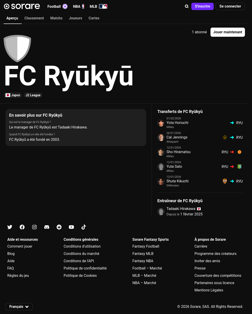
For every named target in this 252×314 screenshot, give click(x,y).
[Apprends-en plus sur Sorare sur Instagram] (34, 227)
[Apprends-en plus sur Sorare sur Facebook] (22, 227)
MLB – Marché (144, 275)
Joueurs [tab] (75, 18)
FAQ (10, 268)
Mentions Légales (209, 290)
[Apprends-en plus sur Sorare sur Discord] (46, 227)
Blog (11, 253)
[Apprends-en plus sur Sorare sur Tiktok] (83, 227)
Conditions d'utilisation (82, 246)
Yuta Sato (174, 166)
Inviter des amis (207, 261)
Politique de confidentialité (85, 268)
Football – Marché (147, 268)
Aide (11, 261)
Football (57, 6)
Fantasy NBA (142, 261)
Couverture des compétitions (218, 275)
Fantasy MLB (142, 253)
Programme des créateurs (216, 253)
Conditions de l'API (79, 261)
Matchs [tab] (56, 18)
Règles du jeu (18, 275)
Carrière (201, 246)
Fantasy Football (145, 246)
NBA (78, 6)
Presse (200, 268)
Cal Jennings (176, 137)
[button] (186, 6)
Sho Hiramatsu (178, 152)
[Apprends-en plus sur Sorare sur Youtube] (71, 227)
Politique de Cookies (80, 275)
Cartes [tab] (94, 18)
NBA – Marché (144, 283)
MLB (98, 6)
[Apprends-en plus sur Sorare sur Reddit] (59, 227)
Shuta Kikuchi (177, 181)
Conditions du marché (81, 253)
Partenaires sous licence (214, 283)
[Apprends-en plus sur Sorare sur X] (9, 227)
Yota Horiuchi (177, 122)
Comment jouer (19, 246)
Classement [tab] (34, 18)
